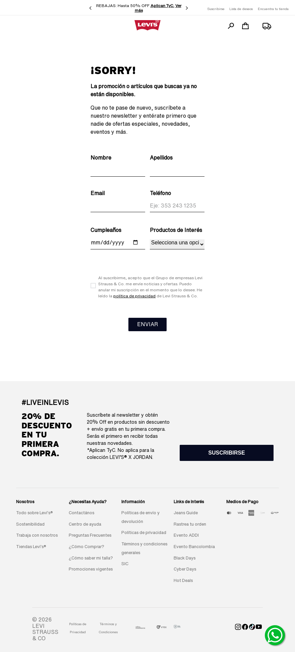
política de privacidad (134, 296)
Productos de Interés (176, 230)
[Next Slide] (186, 8)
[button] (227, 453)
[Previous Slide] (90, 8)
